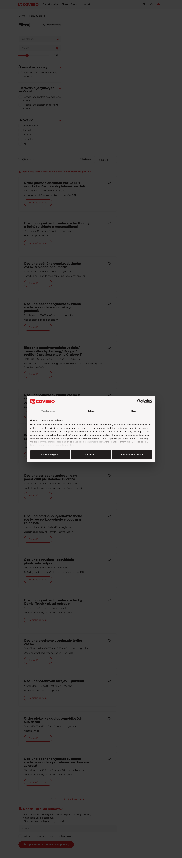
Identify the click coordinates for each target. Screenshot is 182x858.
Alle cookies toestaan (50, 454)
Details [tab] (91, 411)
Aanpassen (90, 454)
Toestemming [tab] (48, 411)
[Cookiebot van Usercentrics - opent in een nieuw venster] (139, 401)
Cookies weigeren (131, 454)
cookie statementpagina (92, 441)
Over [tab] (133, 411)
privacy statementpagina (52, 441)
